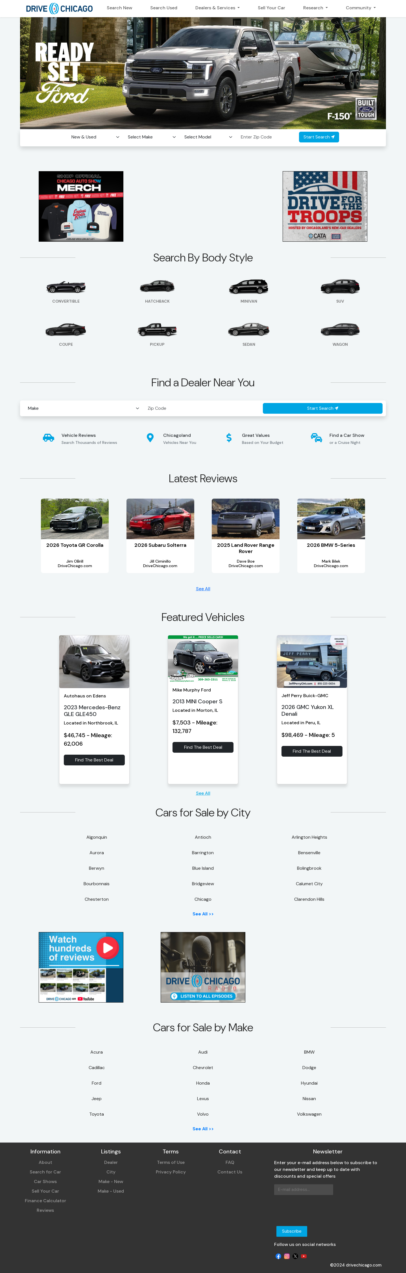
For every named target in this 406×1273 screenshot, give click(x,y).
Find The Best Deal (94, 760)
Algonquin (96, 837)
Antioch (203, 837)
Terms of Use (171, 1163)
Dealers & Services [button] (215, 8)
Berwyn (96, 868)
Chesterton (97, 899)
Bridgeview (203, 884)
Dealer (111, 1163)
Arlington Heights (309, 837)
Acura (96, 1052)
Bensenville (309, 853)
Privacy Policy (171, 1172)
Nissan (309, 1099)
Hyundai (309, 1083)
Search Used (163, 8)
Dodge (309, 1068)
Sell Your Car (271, 8)
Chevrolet (203, 1068)
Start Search (319, 137)
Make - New (111, 1182)
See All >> (203, 914)
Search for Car (45, 1172)
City (110, 1172)
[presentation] (317, 1211)
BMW (309, 1052)
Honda (203, 1083)
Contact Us (229, 1172)
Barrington (203, 853)
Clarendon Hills (309, 899)
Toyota (96, 1114)
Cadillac (97, 1068)
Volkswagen (309, 1114)
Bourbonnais (97, 884)
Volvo (203, 1114)
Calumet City (309, 884)
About (45, 1163)
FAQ (230, 1163)
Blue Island (203, 868)
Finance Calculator (45, 1201)
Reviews (45, 1210)
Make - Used (111, 1191)
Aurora (97, 853)
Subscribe (292, 1231)
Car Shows (45, 1182)
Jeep (96, 1099)
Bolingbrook (309, 868)
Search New (119, 8)
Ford (96, 1083)
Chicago (203, 899)
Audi (203, 1052)
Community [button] (359, 8)
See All (203, 589)
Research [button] (313, 8)
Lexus (203, 1099)
